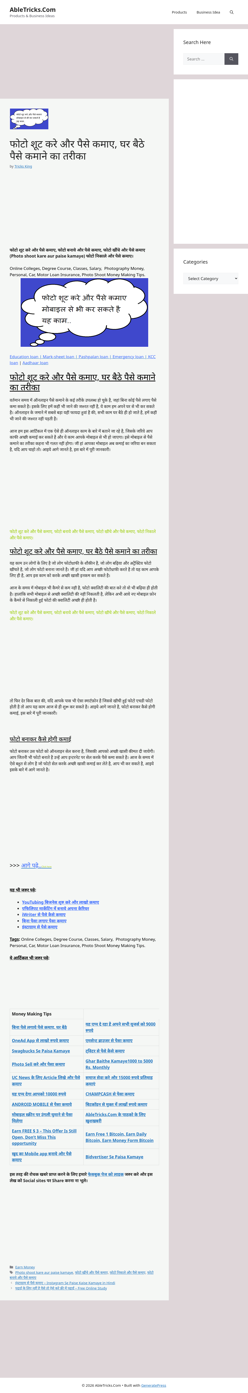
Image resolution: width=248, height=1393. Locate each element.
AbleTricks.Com (33, 9)
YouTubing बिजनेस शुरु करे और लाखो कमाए (60, 902)
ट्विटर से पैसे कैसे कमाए (104, 1051)
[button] (231, 12)
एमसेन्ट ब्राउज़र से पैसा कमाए (108, 1040)
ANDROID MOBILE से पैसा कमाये (42, 1104)
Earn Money (25, 1267)
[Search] (231, 59)
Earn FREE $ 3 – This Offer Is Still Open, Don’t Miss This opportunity (44, 1137)
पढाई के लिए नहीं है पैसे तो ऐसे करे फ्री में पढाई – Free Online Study (61, 1288)
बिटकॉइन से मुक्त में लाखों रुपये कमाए (116, 1104)
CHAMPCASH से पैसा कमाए (109, 1094)
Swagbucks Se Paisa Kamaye (41, 1051)
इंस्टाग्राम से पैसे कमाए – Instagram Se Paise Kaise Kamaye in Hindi (65, 1283)
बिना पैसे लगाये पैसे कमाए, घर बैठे (39, 1027)
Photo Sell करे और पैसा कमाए (38, 1064)
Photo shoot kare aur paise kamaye (44, 1272)
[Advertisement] (84, 63)
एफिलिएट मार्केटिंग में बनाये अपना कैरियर (55, 908)
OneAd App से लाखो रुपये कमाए (40, 1040)
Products (179, 12)
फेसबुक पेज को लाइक (106, 1174)
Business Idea (208, 12)
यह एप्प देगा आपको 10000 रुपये (39, 1094)
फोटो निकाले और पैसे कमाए (127, 1272)
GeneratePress (153, 1385)
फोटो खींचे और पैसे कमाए (91, 1272)
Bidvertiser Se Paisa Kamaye (114, 1157)
